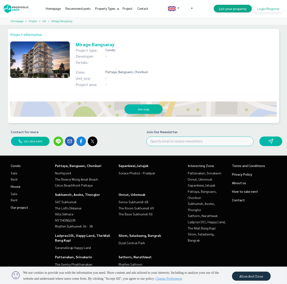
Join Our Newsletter (162, 132)
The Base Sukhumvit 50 (136, 214)
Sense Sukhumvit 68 (133, 202)
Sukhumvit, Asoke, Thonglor (77, 194)
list (44, 21)
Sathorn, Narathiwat (135, 257)
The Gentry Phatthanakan (73, 264)
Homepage (53, 8)
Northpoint (63, 173)
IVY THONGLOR (65, 220)
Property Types (106, 8)
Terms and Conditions (248, 165)
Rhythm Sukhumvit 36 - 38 (74, 226)
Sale (14, 173)
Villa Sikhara (64, 214)
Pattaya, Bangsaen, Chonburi (78, 165)
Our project (19, 207)
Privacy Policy (242, 174)
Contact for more (25, 132)
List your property (233, 8)
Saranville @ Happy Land (73, 247)
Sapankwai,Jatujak (133, 165)
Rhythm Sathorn (130, 264)
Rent (14, 179)
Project (128, 8)
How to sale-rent (245, 191)
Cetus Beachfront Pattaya (74, 185)
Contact (142, 8)
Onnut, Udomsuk (132, 194)
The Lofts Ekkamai (68, 208)
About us (239, 183)
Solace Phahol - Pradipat (137, 173)
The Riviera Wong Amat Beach (76, 179)
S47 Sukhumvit (66, 202)
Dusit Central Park (132, 243)
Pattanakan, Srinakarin (73, 257)
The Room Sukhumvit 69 (136, 208)
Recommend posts (77, 8)
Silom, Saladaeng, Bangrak (140, 235)
